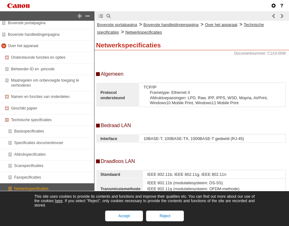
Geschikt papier (24, 108)
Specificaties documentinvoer (38, 143)
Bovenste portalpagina (26, 23)
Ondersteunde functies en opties (38, 57)
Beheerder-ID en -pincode (32, 69)
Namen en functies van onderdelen (40, 96)
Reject (165, 216)
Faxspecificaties (27, 177)
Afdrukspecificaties (30, 154)
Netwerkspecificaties (31, 188)
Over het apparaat (23, 46)
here (58, 201)
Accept (124, 216)
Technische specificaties (31, 120)
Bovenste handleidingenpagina (34, 34)
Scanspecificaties (28, 166)
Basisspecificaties (29, 131)
